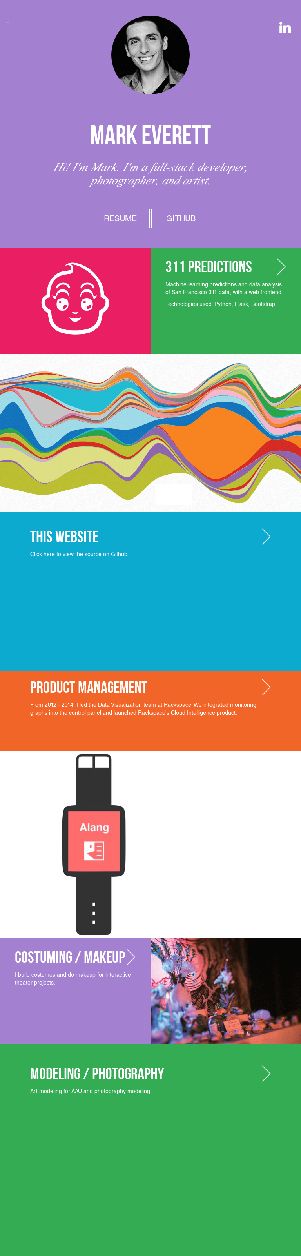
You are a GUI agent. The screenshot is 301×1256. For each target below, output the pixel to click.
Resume (120, 218)
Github (181, 218)
